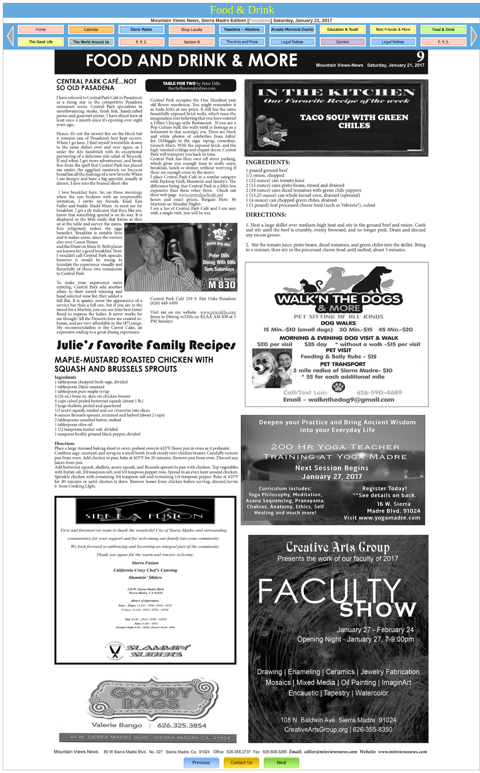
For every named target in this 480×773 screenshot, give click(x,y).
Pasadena (259, 20)
